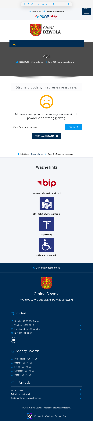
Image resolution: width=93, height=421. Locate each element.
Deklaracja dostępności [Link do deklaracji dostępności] (46, 267)
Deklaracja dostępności (53, 11)
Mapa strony (35, 11)
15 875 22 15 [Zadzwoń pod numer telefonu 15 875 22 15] (28, 325)
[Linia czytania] (58, 4)
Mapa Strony (17, 390)
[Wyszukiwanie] (38, 127)
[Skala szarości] (28, 4)
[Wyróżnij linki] (32, 4)
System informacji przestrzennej (26, 398)
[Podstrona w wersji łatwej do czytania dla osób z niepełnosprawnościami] (46, 206)
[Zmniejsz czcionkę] (47, 4)
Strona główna (37, 62)
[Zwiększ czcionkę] (39, 4)
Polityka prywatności (20, 394)
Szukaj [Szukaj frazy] (72, 127)
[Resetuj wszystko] (68, 4)
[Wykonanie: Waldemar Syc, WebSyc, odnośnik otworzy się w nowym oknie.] (46, 416)
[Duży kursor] (54, 4)
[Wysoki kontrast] (24, 4)
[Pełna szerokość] (64, 4)
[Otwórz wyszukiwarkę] (14, 44)
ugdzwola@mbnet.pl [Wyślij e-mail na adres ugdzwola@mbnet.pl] (30, 329)
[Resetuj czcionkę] (43, 4)
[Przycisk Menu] (86, 10)
